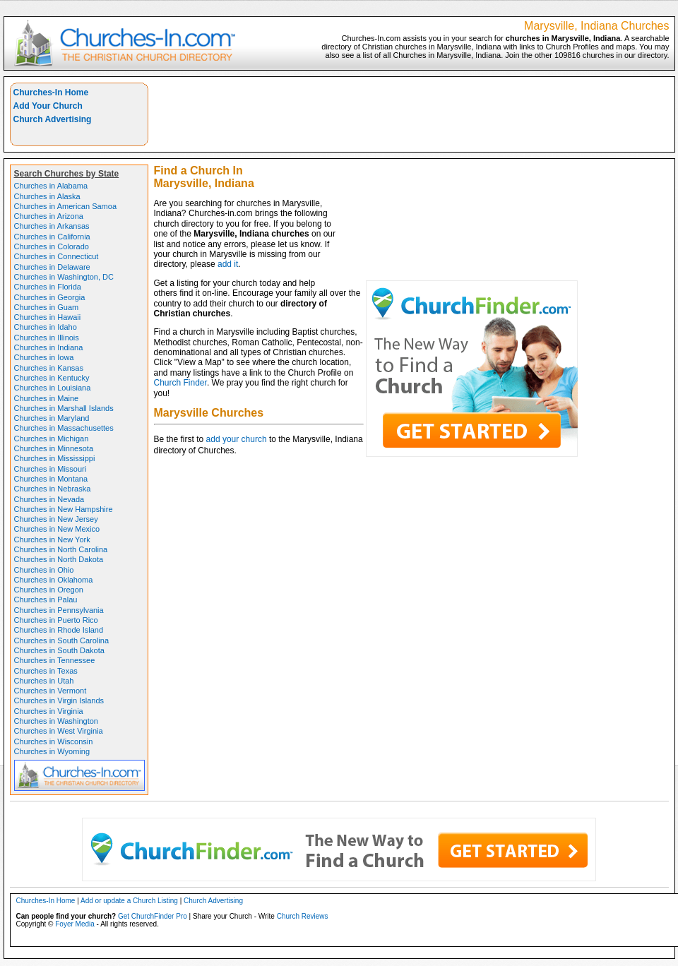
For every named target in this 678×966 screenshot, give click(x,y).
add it (228, 264)
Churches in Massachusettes (64, 428)
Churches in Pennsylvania (59, 610)
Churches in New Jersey (56, 519)
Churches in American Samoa (65, 206)
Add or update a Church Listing (129, 901)
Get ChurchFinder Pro (152, 916)
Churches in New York (52, 539)
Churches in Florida (47, 286)
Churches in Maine (46, 398)
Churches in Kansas (48, 368)
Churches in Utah (44, 680)
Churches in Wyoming (52, 751)
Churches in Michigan (51, 438)
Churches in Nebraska (52, 488)
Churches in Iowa (44, 357)
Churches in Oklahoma (53, 580)
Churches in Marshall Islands (64, 408)
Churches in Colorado (51, 246)
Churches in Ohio (44, 570)
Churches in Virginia (48, 711)
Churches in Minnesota (54, 448)
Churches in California (52, 236)
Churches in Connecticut (56, 256)
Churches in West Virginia (58, 731)
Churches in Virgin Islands (59, 700)
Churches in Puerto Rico (56, 620)
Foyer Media (75, 924)
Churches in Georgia (49, 297)
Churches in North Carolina (61, 549)
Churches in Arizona (48, 216)
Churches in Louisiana (52, 387)
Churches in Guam (46, 307)
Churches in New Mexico (57, 529)
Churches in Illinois (46, 337)
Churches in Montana (51, 479)
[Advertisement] (505, 181)
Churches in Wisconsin (53, 741)
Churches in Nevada (49, 499)
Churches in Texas (46, 671)
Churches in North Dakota (59, 559)
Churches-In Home (51, 92)
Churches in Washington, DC (64, 277)
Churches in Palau (46, 599)
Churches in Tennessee (54, 660)
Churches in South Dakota (59, 650)
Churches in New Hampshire (63, 509)
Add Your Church (48, 106)
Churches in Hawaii (47, 317)
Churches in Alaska (47, 196)
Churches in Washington (56, 721)
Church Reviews (302, 916)
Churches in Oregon (48, 589)
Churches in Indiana (48, 347)
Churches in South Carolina (61, 640)
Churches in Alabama (51, 185)
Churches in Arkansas (52, 226)
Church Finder (180, 383)
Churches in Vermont (50, 690)
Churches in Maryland (52, 418)
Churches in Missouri (50, 469)
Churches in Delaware (52, 267)
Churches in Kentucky (52, 378)
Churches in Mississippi (54, 458)
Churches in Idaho (45, 327)
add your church (236, 439)
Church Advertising (52, 119)
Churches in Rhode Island (59, 630)
